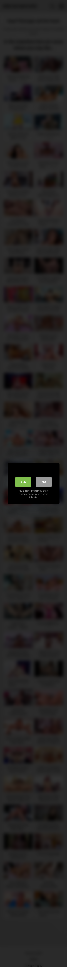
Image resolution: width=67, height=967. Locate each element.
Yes (23, 482)
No (44, 482)
